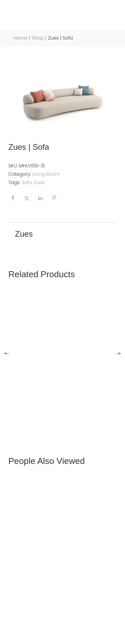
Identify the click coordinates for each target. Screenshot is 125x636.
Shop (37, 38)
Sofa (27, 182)
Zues (39, 182)
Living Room (46, 174)
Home (20, 38)
